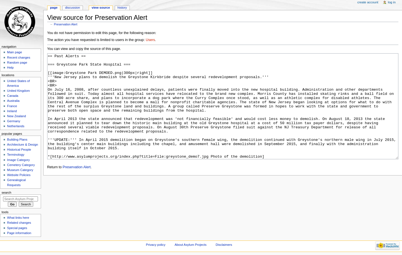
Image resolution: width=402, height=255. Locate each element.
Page (54, 7)
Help (10, 67)
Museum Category (20, 170)
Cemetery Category (21, 165)
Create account (367, 2)
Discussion (72, 7)
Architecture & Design (22, 144)
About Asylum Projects (190, 244)
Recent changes (18, 57)
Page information (19, 233)
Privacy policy (156, 244)
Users (150, 40)
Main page (14, 52)
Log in (392, 2)
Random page (17, 62)
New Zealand (16, 116)
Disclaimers (224, 244)
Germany (13, 121)
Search (6, 192)
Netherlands (15, 126)
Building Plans (17, 139)
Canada (12, 95)
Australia (13, 100)
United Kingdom (18, 90)
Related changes (19, 222)
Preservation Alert (65, 24)
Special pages (17, 228)
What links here (18, 217)
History (122, 7)
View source (101, 7)
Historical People (19, 149)
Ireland (12, 111)
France (12, 106)
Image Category (18, 160)
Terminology (15, 154)
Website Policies (18, 175)
